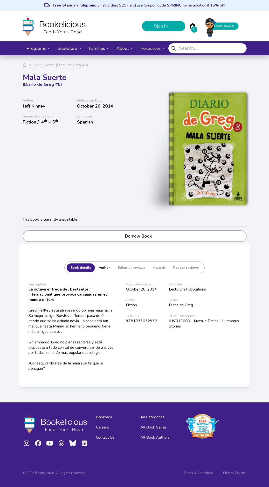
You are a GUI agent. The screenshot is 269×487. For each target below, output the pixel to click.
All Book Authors (155, 437)
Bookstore (69, 48)
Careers (102, 427)
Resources (152, 48)
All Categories (152, 417)
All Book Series (153, 427)
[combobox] (207, 48)
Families (99, 48)
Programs (38, 48)
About (125, 48)
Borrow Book (134, 236)
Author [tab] (104, 267)
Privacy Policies (235, 473)
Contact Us (105, 437)
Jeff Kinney (34, 106)
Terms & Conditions (199, 473)
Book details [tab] (80, 267)
